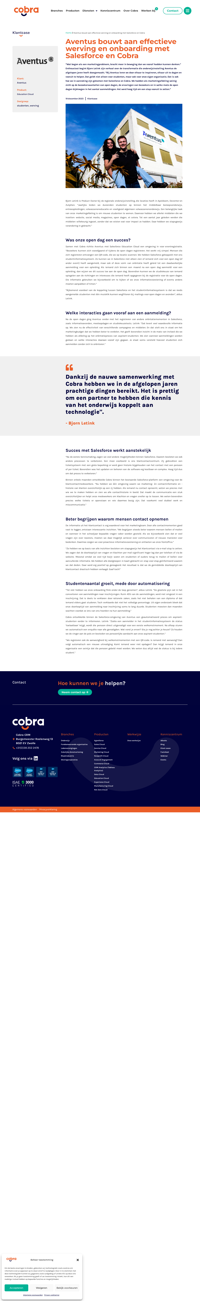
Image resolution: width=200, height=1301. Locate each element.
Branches (57, 10)
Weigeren (41, 1287)
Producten (72, 10)
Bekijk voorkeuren (67, 1287)
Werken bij (148, 10)
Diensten (89, 10)
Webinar (164, 757)
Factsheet (165, 753)
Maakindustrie (67, 757)
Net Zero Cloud (100, 790)
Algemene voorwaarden (33, 1295)
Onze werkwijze (134, 741)
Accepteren (16, 1287)
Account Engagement (103, 760)
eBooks (164, 741)
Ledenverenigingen (69, 749)
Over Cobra (131, 10)
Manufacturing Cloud (103, 787)
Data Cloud (99, 775)
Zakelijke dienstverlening (72, 753)
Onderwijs (65, 741)
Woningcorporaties (69, 760)
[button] (77, 1259)
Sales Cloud (99, 745)
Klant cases (166, 749)
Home (69, 32)
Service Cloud (100, 749)
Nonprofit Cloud (101, 757)
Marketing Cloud (101, 753)
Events (163, 760)
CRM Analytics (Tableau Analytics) (104, 769)
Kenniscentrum (110, 10)
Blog (163, 745)
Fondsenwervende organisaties (74, 745)
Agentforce (99, 741)
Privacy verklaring (51, 1295)
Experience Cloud (101, 783)
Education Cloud (25, 94)
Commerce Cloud (101, 764)
